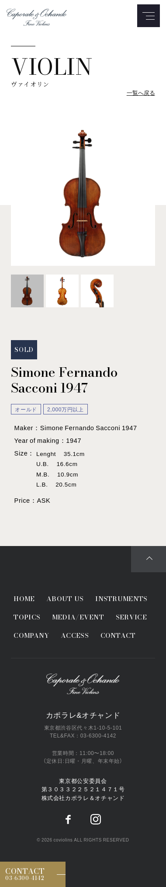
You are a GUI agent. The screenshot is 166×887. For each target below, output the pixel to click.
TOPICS (27, 617)
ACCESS (75, 635)
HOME (24, 599)
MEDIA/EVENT (78, 617)
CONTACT (118, 635)
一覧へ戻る (141, 92)
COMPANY (31, 635)
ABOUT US (64, 599)
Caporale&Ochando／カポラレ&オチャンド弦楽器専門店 (83, 685)
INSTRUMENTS (121, 599)
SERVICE (131, 617)
